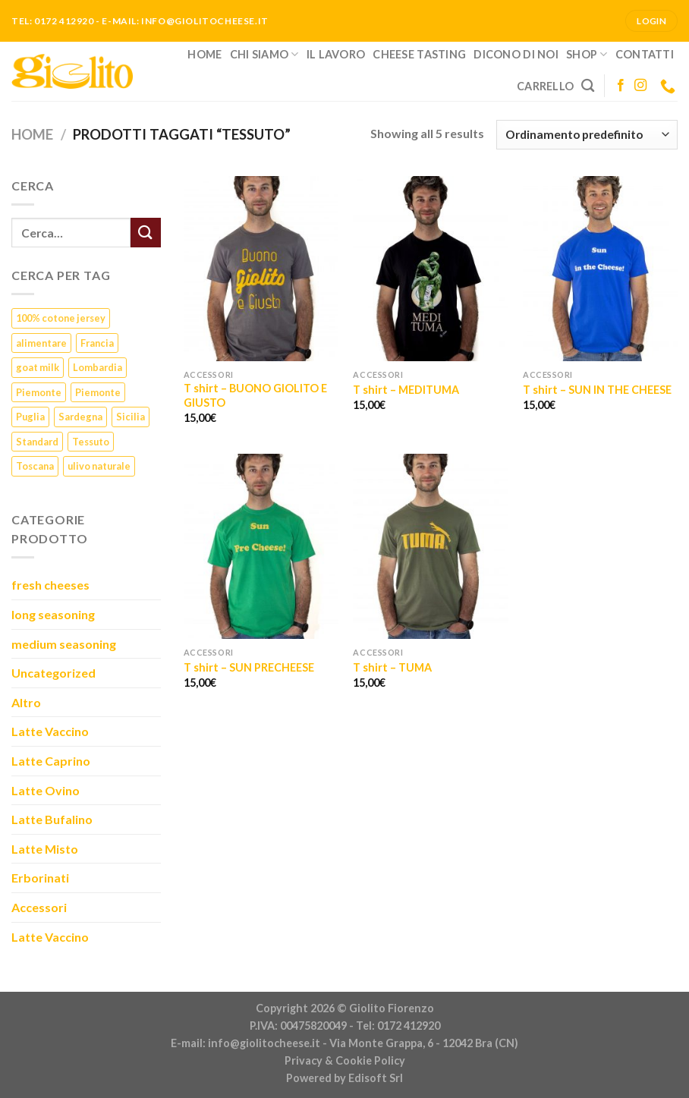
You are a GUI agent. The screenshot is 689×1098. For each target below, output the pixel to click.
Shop (587, 54)
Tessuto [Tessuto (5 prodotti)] (90, 442)
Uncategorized (53, 672)
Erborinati (40, 877)
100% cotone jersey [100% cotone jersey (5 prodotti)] (60, 318)
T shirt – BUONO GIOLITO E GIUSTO (255, 395)
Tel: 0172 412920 (398, 1025)
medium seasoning (63, 644)
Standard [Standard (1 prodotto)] (37, 442)
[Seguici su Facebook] (621, 86)
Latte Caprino (50, 760)
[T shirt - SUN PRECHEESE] (261, 547)
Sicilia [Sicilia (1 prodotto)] (130, 417)
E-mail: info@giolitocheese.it (245, 1043)
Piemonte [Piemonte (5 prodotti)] (98, 392)
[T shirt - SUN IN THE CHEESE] (600, 269)
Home (204, 54)
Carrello (545, 86)
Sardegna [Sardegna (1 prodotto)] (80, 417)
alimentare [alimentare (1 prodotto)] (41, 343)
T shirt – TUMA (392, 667)
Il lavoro (336, 54)
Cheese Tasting (419, 54)
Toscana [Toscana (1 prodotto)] (35, 466)
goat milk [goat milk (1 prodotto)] (37, 367)
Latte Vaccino (50, 731)
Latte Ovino (45, 790)
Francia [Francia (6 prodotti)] (97, 343)
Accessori (39, 907)
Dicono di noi (515, 54)
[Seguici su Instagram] (640, 86)
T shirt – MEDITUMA (406, 389)
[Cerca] (587, 86)
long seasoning (53, 614)
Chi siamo (264, 54)
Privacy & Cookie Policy (345, 1060)
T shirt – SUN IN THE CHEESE (597, 389)
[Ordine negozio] (587, 134)
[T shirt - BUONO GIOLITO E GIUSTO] (261, 269)
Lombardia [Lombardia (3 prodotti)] (97, 367)
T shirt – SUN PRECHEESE (249, 667)
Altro (26, 702)
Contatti (644, 54)
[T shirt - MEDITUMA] (430, 269)
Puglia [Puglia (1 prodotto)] (30, 417)
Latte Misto (44, 849)
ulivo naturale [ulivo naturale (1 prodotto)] (99, 466)
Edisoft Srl (375, 1077)
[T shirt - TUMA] (430, 547)
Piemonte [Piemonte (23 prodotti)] (38, 392)
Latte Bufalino (52, 819)
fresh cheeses (50, 584)
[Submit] (146, 232)
